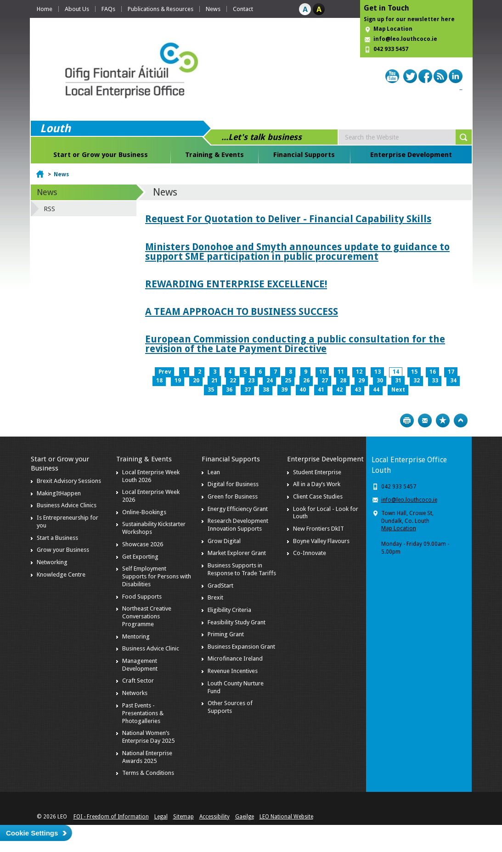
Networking (52, 562)
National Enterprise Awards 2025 (147, 757)
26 (306, 380)
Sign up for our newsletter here (409, 19)
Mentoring (136, 636)
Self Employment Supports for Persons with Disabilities (156, 576)
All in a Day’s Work (316, 484)
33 (435, 380)
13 (377, 372)
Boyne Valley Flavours (321, 541)
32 (416, 380)
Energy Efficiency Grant (238, 508)
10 (322, 372)
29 (361, 380)
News (213, 9)
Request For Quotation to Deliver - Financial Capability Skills (288, 218)
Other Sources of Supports (230, 707)
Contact (243, 9)
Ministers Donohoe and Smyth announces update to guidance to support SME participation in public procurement (297, 251)
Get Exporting (140, 556)
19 (178, 380)
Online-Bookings (144, 512)
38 (266, 390)
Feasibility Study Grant (236, 622)
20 (196, 380)
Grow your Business (63, 549)
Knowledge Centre (61, 574)
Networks (134, 692)
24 (269, 380)
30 (380, 380)
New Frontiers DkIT (318, 528)
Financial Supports (304, 155)
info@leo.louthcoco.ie (405, 39)
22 (233, 380)
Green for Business (233, 496)
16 (432, 372)
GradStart (220, 585)
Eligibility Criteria (229, 609)
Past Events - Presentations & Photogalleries (143, 713)
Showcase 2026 (142, 544)
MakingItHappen (59, 493)
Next (398, 390)
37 (247, 390)
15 (414, 372)
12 (359, 372)
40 (302, 390)
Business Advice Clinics (66, 505)
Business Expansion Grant (241, 646)
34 (453, 380)
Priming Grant (226, 634)
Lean (214, 472)
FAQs (108, 9)
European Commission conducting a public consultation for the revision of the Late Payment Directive (295, 343)
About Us (77, 9)
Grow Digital (224, 541)
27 (325, 380)
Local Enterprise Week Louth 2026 (151, 476)
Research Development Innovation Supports (238, 524)
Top (461, 420)
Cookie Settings (32, 833)
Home (44, 9)
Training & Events (214, 155)
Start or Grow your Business (100, 155)
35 (211, 390)
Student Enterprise (317, 472)
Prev (164, 372)
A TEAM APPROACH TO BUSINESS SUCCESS (241, 311)
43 (358, 390)
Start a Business (57, 537)
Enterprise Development (411, 155)
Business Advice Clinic (150, 648)
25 (288, 380)
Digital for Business (233, 484)
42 (339, 390)
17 (451, 372)
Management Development (140, 664)
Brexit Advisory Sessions (69, 480)
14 (396, 372)
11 (341, 372)
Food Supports (142, 596)
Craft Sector (138, 680)
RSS (49, 209)
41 (321, 390)
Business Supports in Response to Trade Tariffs (242, 569)
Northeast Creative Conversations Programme (146, 616)
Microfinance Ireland (235, 658)
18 (159, 380)
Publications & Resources (160, 9)
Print (407, 420)
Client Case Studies (318, 496)
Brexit (215, 597)
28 (343, 380)
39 (284, 390)
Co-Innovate (309, 552)
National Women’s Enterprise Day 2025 (148, 736)
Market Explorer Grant (237, 552)
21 (214, 380)
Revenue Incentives (233, 670)
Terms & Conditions (148, 772)
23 (251, 380)
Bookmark (443, 420)
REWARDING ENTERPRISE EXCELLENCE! (236, 284)
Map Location (392, 29)
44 (376, 390)
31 (398, 380)
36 (229, 390)
